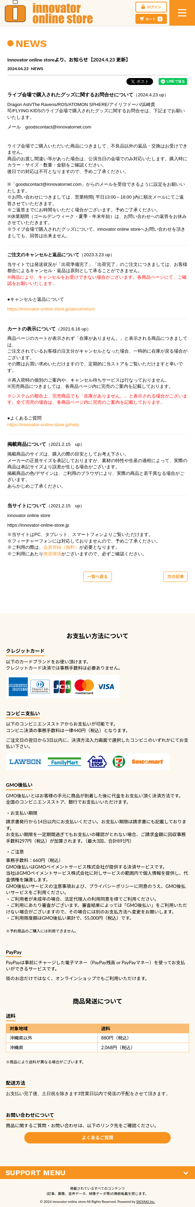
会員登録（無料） (61, 547)
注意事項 (62, 886)
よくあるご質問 (97, 1137)
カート (151, 19)
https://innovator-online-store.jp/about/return (51, 309)
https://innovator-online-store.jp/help (43, 424)
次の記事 (175, 576)
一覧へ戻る (97, 576)
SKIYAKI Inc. (145, 1201)
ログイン (151, 7)
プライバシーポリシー (111, 886)
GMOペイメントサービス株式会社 (54, 873)
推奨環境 (52, 553)
